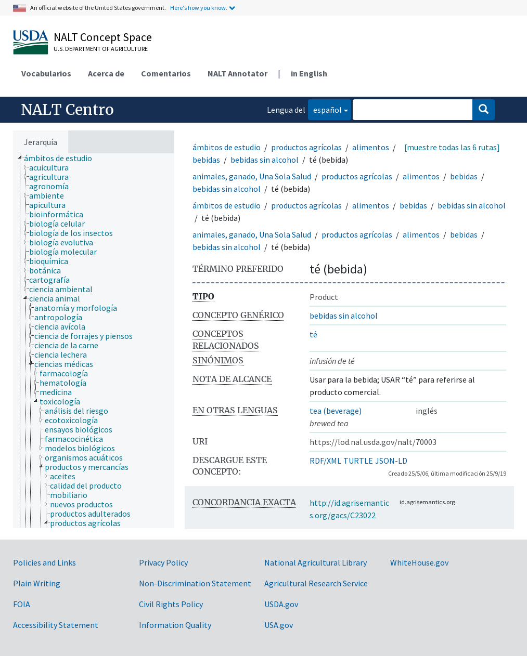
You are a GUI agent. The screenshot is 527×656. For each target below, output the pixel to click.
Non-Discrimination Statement (195, 583)
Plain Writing (36, 583)
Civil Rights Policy (171, 604)
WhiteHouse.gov (419, 562)
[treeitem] (62, 158)
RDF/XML (325, 460)
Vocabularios (46, 73)
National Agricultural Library (315, 562)
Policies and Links (44, 562)
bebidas (206, 159)
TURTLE (358, 460)
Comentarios (166, 73)
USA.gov (278, 625)
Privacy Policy (163, 562)
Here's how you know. (198, 7)
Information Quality (175, 625)
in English (309, 73)
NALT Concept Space (103, 37)
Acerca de (106, 73)
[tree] (93, 340)
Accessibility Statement (55, 625)
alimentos (370, 147)
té (313, 334)
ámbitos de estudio (226, 147)
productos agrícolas (306, 147)
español (325, 109)
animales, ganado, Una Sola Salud (251, 176)
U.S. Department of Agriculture (101, 49)
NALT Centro (67, 109)
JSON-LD (391, 460)
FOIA (21, 604)
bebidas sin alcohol (264, 159)
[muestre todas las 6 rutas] (452, 147)
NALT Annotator (237, 73)
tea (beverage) (336, 410)
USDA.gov (281, 604)
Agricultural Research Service (316, 583)
